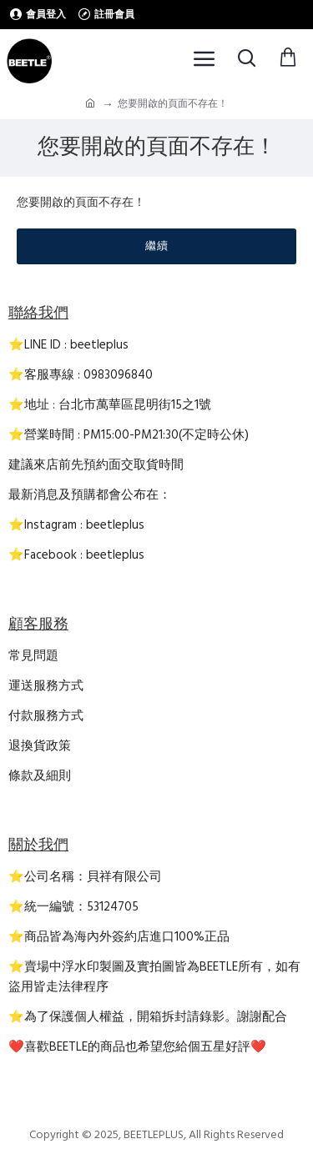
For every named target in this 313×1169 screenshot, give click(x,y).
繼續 (157, 245)
